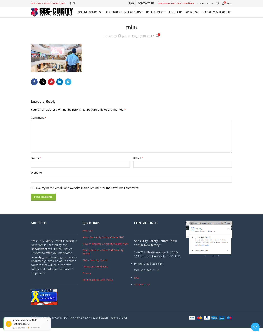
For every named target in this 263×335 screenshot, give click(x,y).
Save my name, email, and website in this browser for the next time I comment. (87, 195)
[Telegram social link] (68, 89)
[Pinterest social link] (51, 89)
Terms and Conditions (95, 273)
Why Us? (87, 237)
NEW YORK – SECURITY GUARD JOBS (48, 3)
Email (138, 165)
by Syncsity (35, 327)
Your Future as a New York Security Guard (102, 258)
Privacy (86, 280)
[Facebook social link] (70, 3)
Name (36, 165)
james (126, 43)
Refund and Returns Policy (97, 287)
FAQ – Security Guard (94, 267)
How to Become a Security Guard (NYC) (105, 251)
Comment (38, 125)
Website (36, 180)
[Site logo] (52, 16)
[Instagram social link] (74, 3)
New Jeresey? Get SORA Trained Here (176, 3)
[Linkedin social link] (59, 89)
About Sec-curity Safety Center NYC (103, 244)
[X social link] (42, 89)
